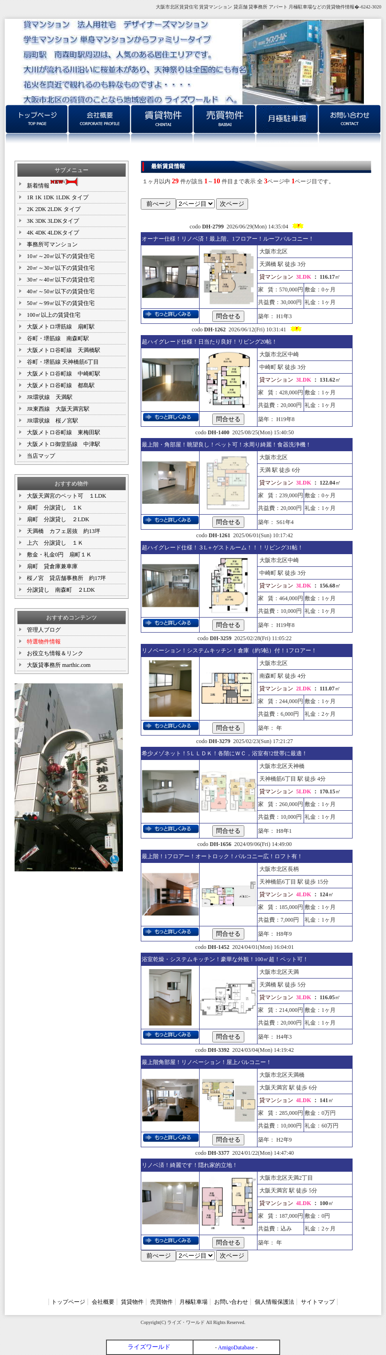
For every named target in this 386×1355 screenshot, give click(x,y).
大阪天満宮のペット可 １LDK (66, 496)
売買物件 (161, 1302)
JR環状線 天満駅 (49, 397)
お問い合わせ (231, 1302)
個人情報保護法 (274, 1302)
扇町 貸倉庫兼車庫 (52, 566)
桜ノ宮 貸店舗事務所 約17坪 (66, 578)
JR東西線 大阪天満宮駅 (58, 409)
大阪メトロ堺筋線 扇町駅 (61, 326)
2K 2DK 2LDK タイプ (53, 209)
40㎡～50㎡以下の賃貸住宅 (61, 291)
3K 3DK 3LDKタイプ (53, 221)
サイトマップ (318, 1302)
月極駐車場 (193, 1302)
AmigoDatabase (236, 1347)
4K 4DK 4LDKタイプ (53, 232)
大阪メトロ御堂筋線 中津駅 (63, 444)
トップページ (68, 1302)
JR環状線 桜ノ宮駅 (52, 420)
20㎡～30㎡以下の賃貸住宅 (61, 268)
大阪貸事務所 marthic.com (58, 665)
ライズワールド (149, 1346)
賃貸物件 (132, 1302)
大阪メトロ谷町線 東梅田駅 (63, 432)
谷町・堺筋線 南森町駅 (58, 338)
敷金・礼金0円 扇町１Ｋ (59, 554)
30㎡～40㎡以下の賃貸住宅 (61, 279)
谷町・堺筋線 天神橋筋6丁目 (63, 362)
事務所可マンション (52, 244)
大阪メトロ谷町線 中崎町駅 (63, 373)
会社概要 (103, 1302)
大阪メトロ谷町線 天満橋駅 (63, 350)
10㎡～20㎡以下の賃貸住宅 (61, 256)
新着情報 (53, 183)
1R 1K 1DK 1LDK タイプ (60, 197)
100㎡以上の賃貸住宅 (53, 315)
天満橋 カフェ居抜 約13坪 (63, 531)
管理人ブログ (44, 630)
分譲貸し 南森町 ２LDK (61, 590)
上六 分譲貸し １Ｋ (55, 543)
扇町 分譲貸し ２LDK (58, 519)
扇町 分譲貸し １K (54, 507)
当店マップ (41, 456)
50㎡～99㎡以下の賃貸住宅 (61, 303)
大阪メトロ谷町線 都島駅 (61, 385)
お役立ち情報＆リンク (55, 653)
